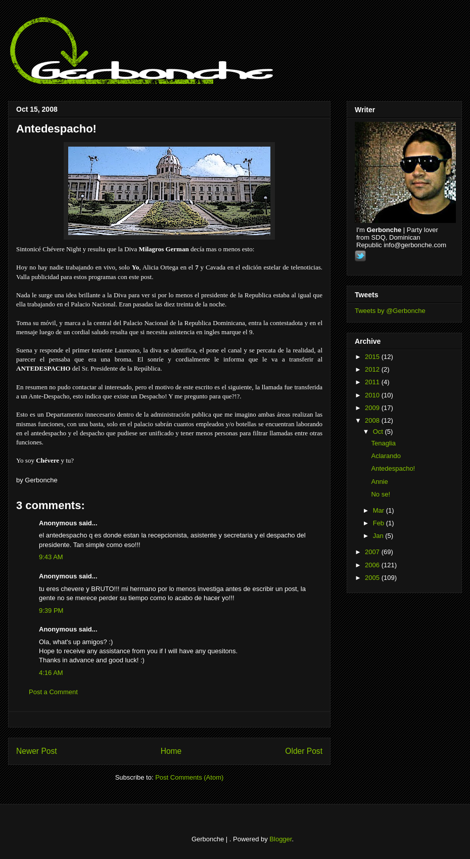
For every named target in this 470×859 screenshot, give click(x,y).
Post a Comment (53, 692)
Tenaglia (383, 443)
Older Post (303, 751)
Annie (379, 481)
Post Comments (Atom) (189, 777)
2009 (373, 408)
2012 (373, 369)
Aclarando (386, 456)
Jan (379, 535)
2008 (373, 420)
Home (171, 751)
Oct (379, 431)
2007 (373, 552)
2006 (373, 565)
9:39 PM (51, 610)
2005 (373, 577)
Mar (379, 510)
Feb (379, 523)
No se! (380, 494)
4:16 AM (51, 672)
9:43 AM (51, 557)
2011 (373, 382)
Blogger (280, 839)
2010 (373, 395)
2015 (373, 356)
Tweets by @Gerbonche (390, 310)
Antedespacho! (56, 128)
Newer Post (36, 751)
